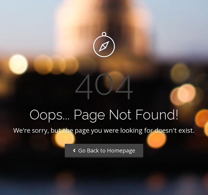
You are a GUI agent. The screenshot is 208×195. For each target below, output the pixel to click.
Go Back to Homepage (104, 150)
